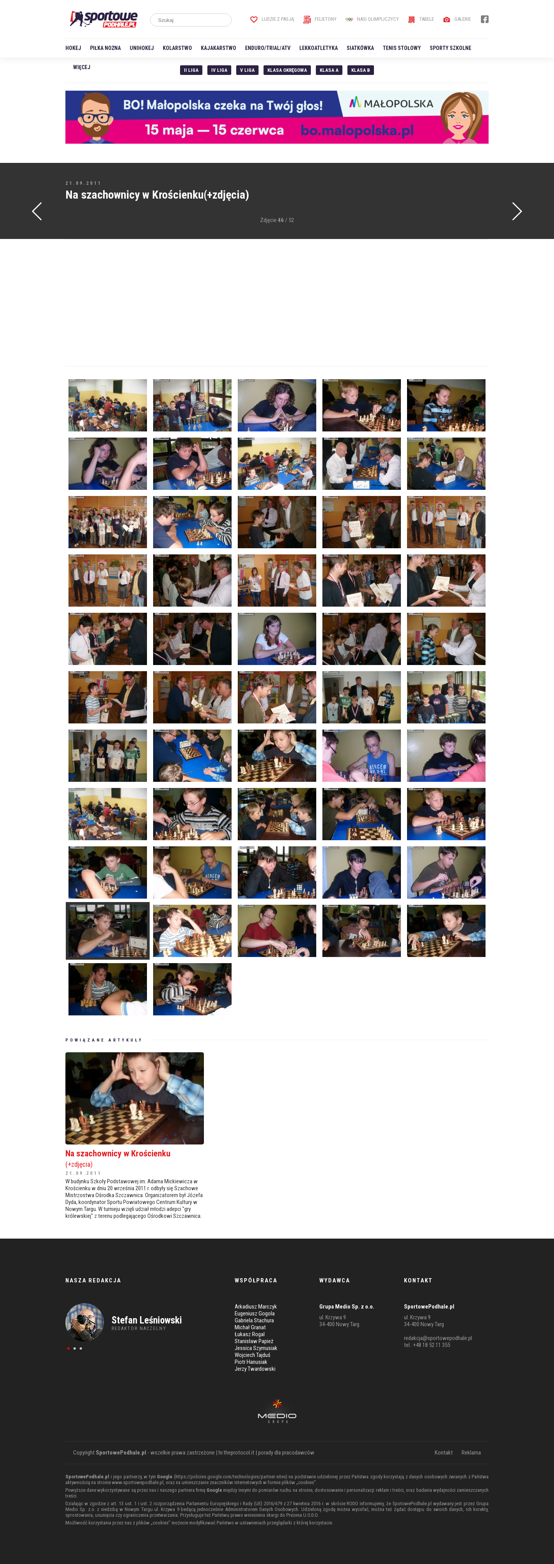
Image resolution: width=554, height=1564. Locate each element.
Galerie (457, 19)
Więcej (81, 67)
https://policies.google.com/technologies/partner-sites (230, 1476)
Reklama (471, 1452)
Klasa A (329, 70)
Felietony (320, 19)
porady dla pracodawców (286, 1452)
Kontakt (444, 1452)
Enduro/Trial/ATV (267, 48)
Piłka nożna (105, 48)
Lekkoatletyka (318, 48)
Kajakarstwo (218, 48)
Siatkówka (360, 48)
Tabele (421, 19)
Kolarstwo (177, 48)
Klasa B (360, 70)
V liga (247, 70)
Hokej (73, 48)
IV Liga (219, 70)
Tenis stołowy (402, 48)
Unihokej (142, 48)
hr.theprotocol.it (236, 1452)
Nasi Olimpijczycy (372, 19)
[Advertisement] (277, 303)
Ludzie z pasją (272, 19)
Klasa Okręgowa (287, 70)
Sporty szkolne (450, 48)
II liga (191, 70)
